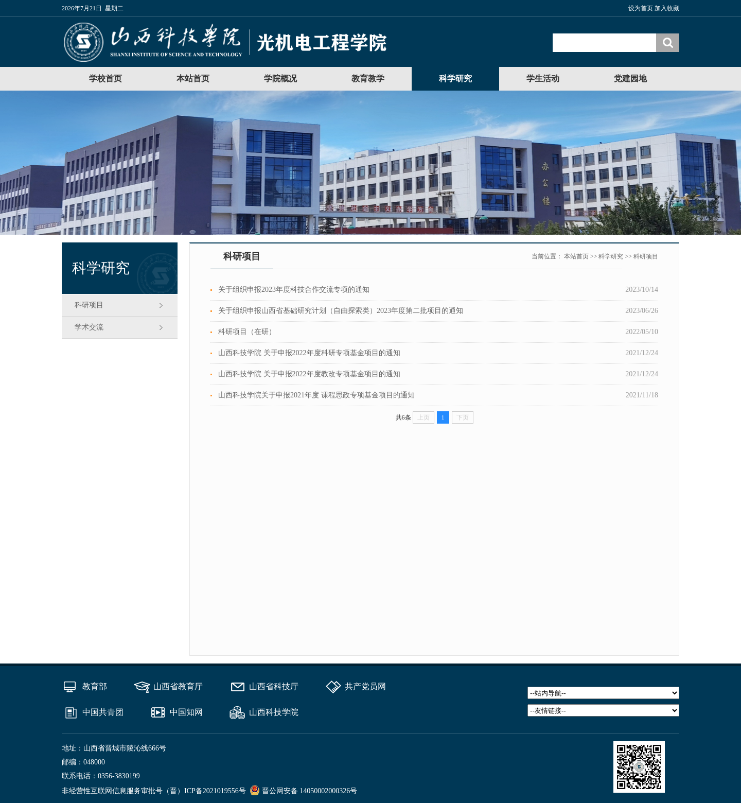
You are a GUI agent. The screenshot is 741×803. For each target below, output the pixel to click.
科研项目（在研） (247, 332)
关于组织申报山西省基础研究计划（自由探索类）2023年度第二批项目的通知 (340, 311)
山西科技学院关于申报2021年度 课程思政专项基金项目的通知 (316, 395)
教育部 (94, 686)
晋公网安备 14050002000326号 (310, 791)
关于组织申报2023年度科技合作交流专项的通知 (293, 289)
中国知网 (186, 712)
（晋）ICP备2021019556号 (204, 791)
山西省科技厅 (273, 686)
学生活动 (542, 78)
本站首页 (193, 78)
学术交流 (89, 327)
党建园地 (630, 78)
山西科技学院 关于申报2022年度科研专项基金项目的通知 (309, 353)
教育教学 (367, 78)
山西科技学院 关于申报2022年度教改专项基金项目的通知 (309, 374)
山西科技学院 (273, 712)
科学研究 (455, 78)
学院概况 (280, 78)
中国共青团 (102, 712)
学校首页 (105, 78)
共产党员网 (365, 686)
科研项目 (89, 305)
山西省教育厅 (178, 686)
